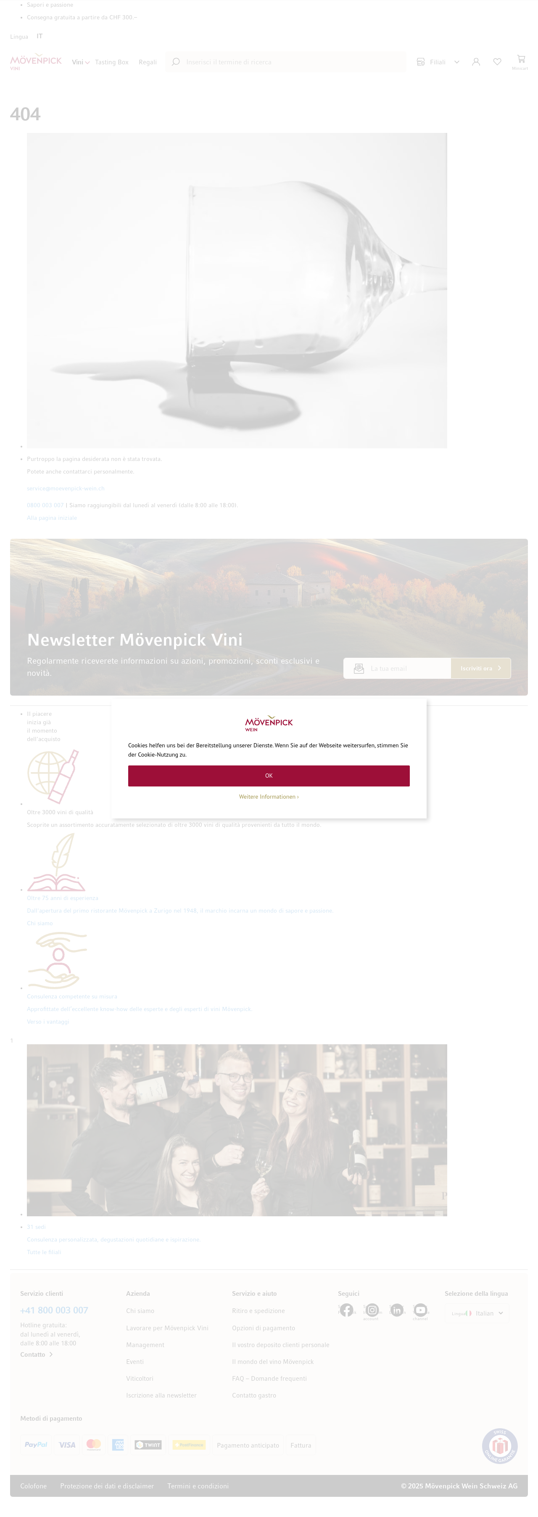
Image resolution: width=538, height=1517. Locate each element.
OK (269, 775)
